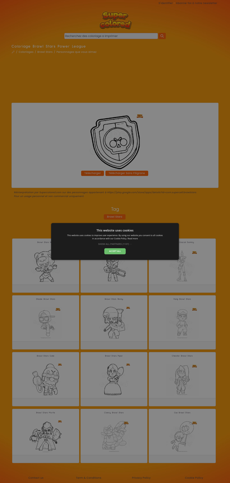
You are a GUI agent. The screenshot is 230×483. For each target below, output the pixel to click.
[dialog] (115, 241)
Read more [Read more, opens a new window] (133, 238)
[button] (115, 244)
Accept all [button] (115, 251)
